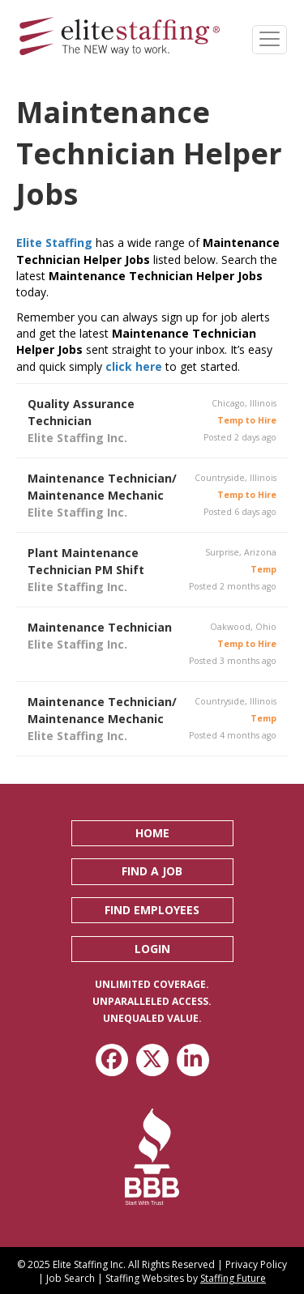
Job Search (70, 1278)
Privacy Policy (256, 1264)
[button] (152, 833)
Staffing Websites (144, 1278)
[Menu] (269, 39)
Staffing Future (233, 1278)
